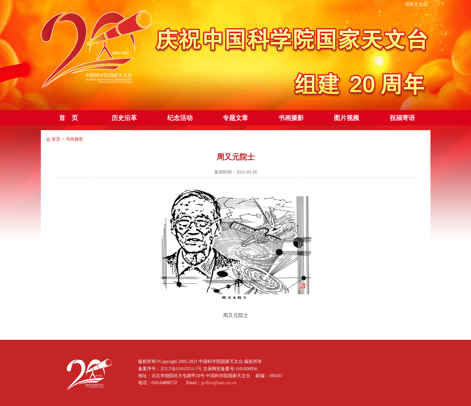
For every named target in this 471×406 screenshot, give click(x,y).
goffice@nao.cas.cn (218, 382)
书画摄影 (291, 117)
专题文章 (235, 117)
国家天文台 (416, 4)
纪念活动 (180, 117)
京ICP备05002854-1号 (181, 368)
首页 (56, 139)
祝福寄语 (402, 117)
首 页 (68, 117)
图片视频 (346, 117)
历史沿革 (124, 117)
